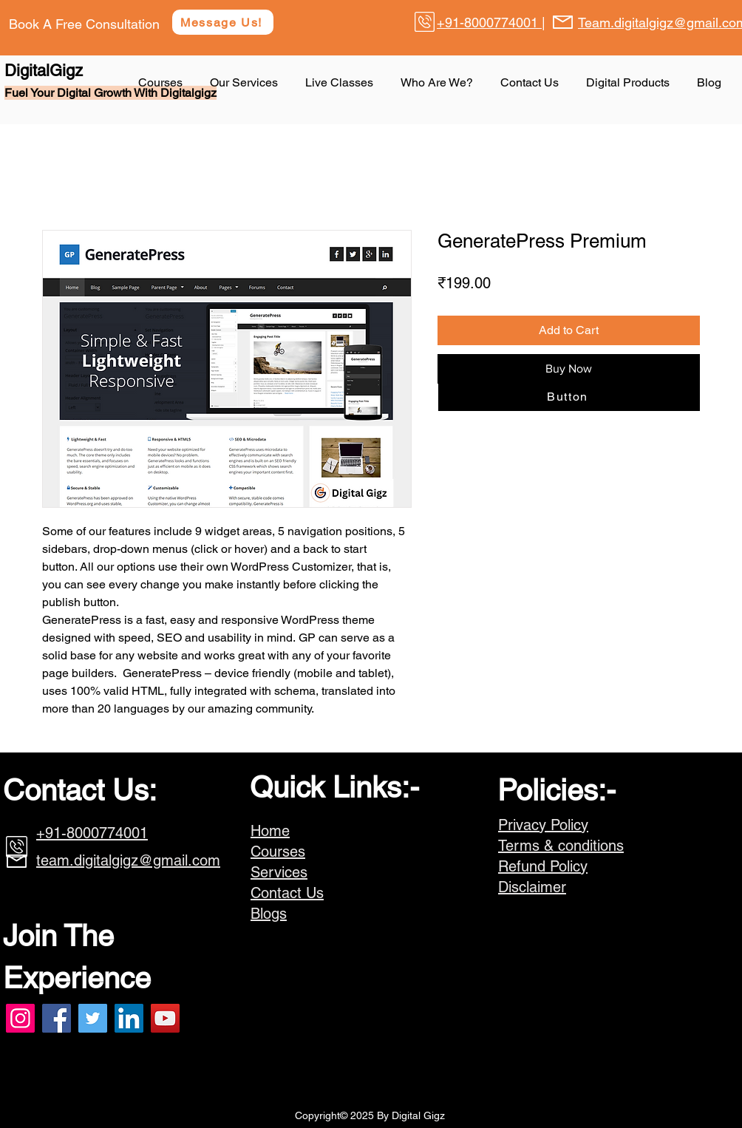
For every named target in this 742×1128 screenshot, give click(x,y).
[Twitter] (92, 1018)
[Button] (569, 396)
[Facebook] (56, 1018)
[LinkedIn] (129, 1018)
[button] (630, 82)
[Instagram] (20, 1018)
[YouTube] (165, 1018)
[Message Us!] (222, 22)
